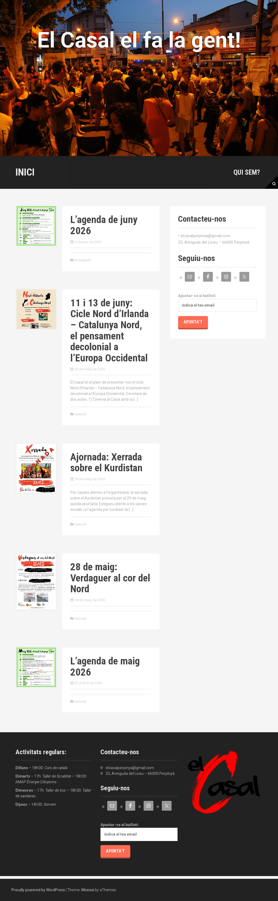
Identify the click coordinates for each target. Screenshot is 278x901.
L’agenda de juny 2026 (103, 225)
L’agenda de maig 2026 (105, 666)
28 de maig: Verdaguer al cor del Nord (110, 578)
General (80, 414)
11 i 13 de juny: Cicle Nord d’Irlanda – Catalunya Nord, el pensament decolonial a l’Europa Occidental (109, 330)
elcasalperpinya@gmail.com (205, 235)
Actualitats (82, 260)
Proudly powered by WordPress (38, 890)
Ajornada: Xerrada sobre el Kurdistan (106, 462)
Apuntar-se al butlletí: (217, 303)
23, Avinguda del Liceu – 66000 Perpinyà (213, 242)
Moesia (87, 890)
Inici (24, 172)
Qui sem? (246, 172)
